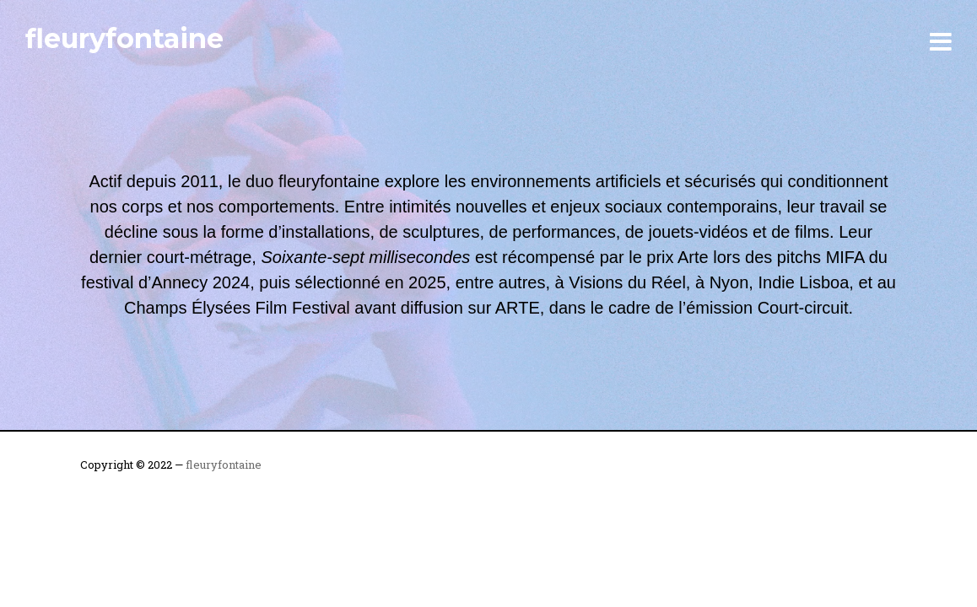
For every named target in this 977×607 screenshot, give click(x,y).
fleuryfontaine (124, 38)
